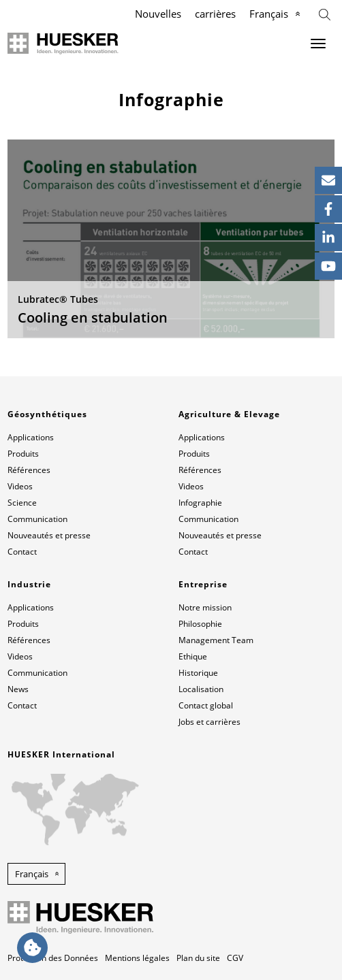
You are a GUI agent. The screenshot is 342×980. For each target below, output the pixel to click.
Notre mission (205, 607)
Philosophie (200, 624)
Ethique (192, 656)
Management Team (215, 640)
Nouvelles (158, 13)
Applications (30, 437)
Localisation (200, 689)
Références (28, 470)
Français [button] (31, 874)
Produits (23, 453)
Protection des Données (52, 958)
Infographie (200, 502)
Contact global (205, 705)
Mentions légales (137, 958)
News (18, 689)
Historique (198, 673)
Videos (20, 486)
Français (268, 13)
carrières (215, 13)
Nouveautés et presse (49, 535)
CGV (235, 958)
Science (22, 502)
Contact (22, 551)
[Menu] (318, 43)
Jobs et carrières (209, 722)
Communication (37, 519)
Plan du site (198, 958)
